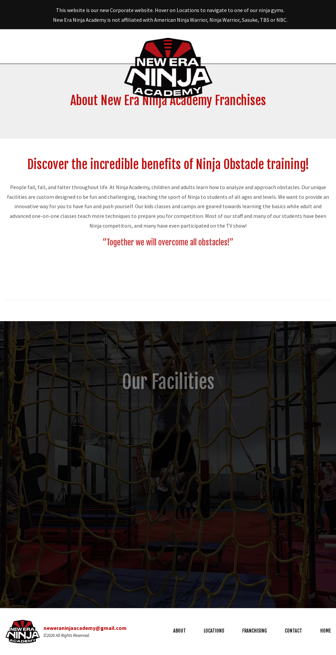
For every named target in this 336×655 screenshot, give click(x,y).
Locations (214, 631)
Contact (293, 631)
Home (325, 631)
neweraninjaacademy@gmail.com (85, 628)
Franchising (254, 631)
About (179, 631)
